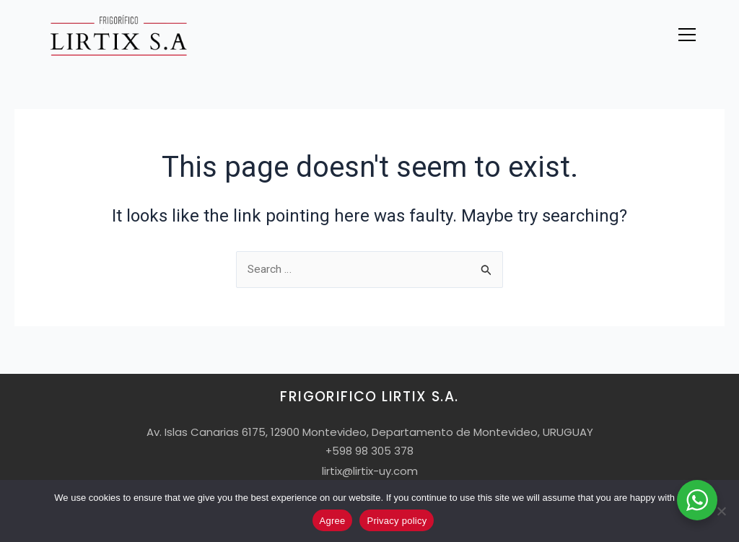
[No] (721, 511)
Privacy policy (397, 520)
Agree (333, 520)
